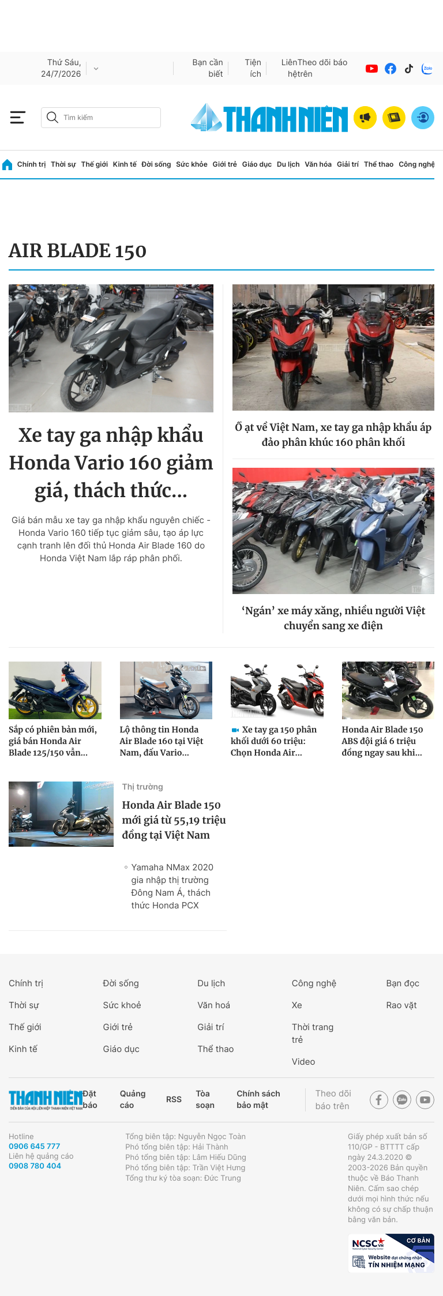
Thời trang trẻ (313, 1033)
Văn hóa (318, 164)
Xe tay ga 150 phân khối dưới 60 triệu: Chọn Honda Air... (274, 741)
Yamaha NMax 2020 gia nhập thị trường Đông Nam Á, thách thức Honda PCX (173, 886)
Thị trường (142, 787)
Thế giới (94, 164)
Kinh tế (125, 164)
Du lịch (288, 164)
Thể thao (379, 164)
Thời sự (63, 164)
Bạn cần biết (208, 68)
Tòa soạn (205, 1099)
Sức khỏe (191, 164)
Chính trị (31, 164)
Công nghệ (417, 164)
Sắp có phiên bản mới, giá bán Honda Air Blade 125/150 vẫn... (53, 741)
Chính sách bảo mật (258, 1099)
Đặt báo (89, 1099)
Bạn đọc (402, 983)
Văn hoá (213, 1005)
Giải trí (348, 164)
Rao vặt (401, 1005)
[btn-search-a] (52, 117)
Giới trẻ (225, 164)
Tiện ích (253, 68)
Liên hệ (289, 68)
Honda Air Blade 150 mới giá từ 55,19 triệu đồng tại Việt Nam (174, 820)
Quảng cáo (133, 1099)
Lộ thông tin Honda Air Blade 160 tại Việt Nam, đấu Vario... (162, 741)
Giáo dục (257, 164)
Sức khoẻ (122, 1005)
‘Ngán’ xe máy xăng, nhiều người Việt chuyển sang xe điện (334, 618)
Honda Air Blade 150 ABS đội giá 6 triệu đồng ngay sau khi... (382, 741)
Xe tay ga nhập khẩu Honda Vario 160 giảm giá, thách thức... (111, 463)
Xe (297, 1005)
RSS (174, 1100)
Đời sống (156, 164)
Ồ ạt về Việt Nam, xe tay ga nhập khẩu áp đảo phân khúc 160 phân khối (333, 435)
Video (304, 1061)
